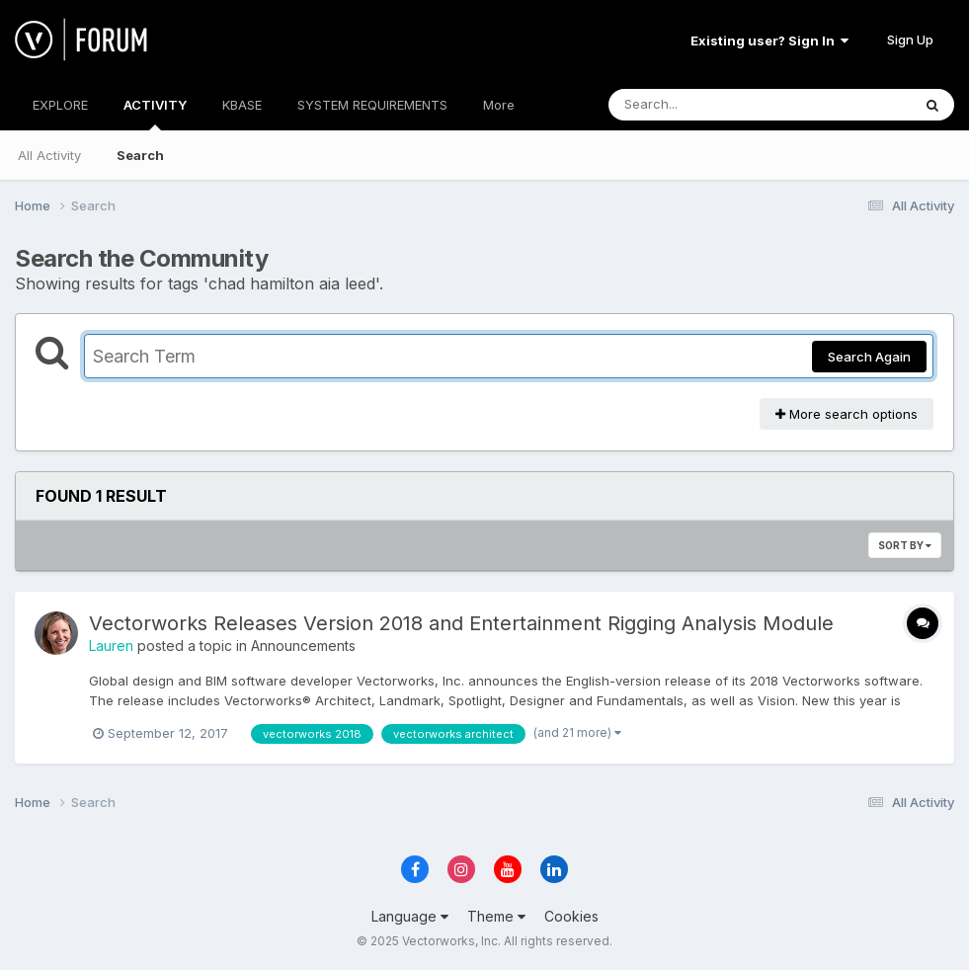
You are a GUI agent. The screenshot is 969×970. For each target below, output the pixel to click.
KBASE (242, 105)
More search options (846, 414)
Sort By (904, 545)
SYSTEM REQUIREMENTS (372, 105)
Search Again (869, 356)
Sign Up (910, 39)
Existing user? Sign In (769, 40)
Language (409, 916)
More (499, 105)
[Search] (705, 105)
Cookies (571, 916)
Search (140, 155)
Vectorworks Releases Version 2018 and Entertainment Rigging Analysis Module (461, 623)
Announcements (303, 645)
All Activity (49, 155)
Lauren (111, 645)
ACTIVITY (155, 113)
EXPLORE (60, 105)
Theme (496, 916)
